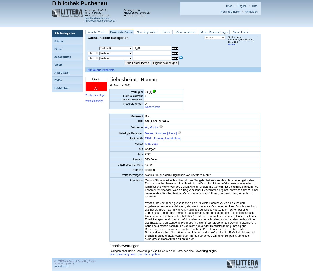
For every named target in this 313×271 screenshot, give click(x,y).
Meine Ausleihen (186, 32)
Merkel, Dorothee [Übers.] (161, 133)
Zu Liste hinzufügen (95, 95)
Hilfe (255, 6)
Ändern (231, 44)
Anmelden (251, 11)
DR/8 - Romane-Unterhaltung (163, 138)
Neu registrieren (230, 11)
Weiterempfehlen (94, 101)
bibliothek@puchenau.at (97, 18)
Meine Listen (241, 32)
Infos (229, 6)
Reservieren (152, 107)
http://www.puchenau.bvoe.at (100, 20)
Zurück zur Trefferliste (101, 70)
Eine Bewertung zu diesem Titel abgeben (134, 254)
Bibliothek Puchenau (79, 3)
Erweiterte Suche (121, 32)
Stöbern (166, 32)
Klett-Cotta (151, 143)
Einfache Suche (96, 32)
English (242, 6)
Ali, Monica (152, 127)
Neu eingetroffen (147, 32)
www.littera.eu (61, 266)
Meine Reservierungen (215, 32)
